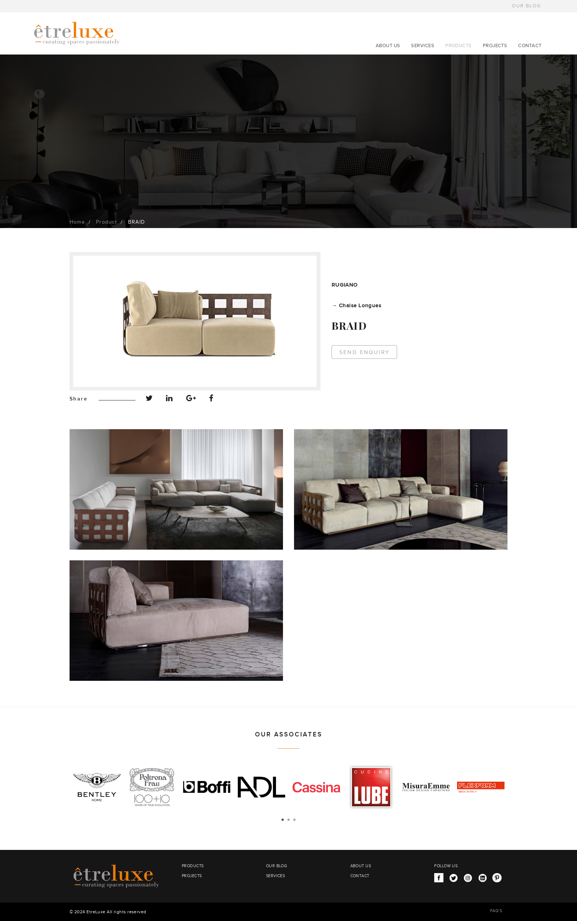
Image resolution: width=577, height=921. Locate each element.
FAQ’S (496, 910)
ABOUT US (388, 46)
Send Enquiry (364, 352)
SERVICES (422, 46)
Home (77, 222)
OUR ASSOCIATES (288, 734)
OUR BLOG (526, 6)
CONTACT (529, 46)
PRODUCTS (458, 46)
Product (106, 222)
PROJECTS (495, 46)
